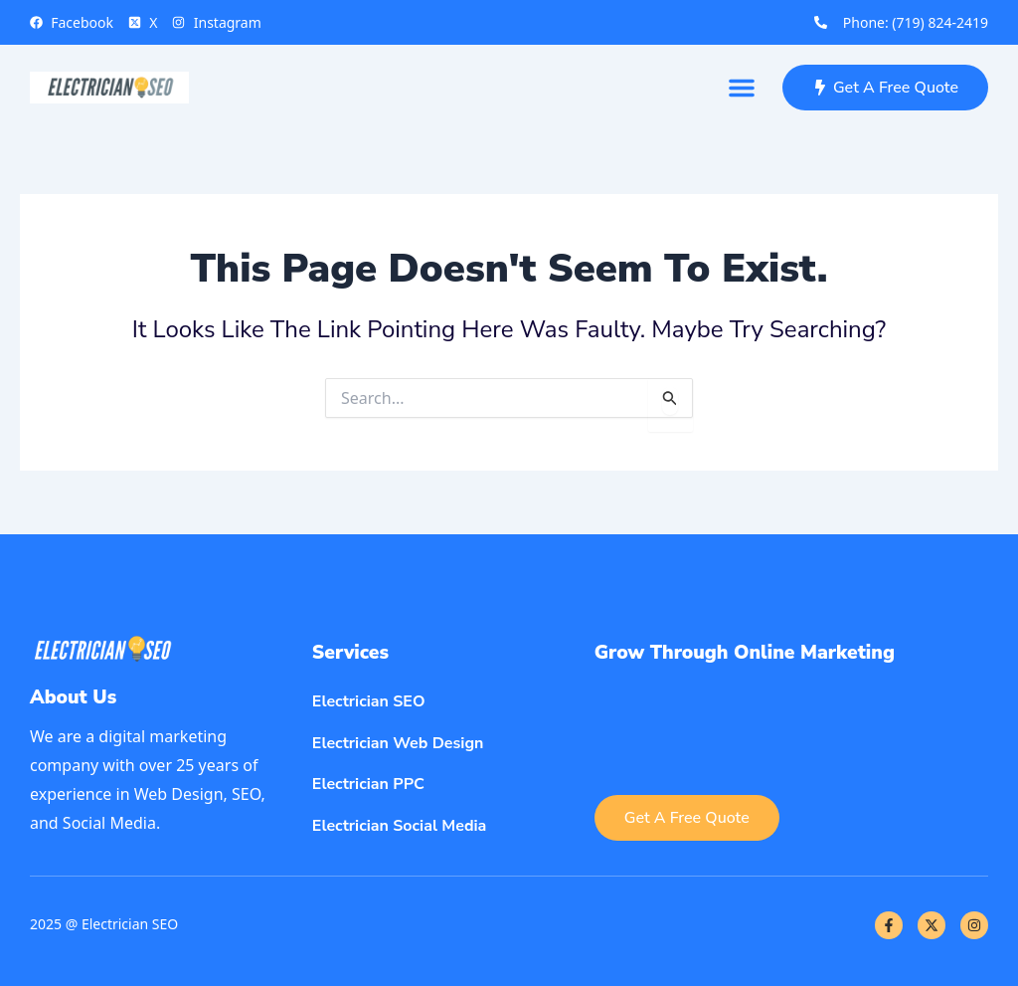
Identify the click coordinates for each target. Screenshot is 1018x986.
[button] (742, 87)
